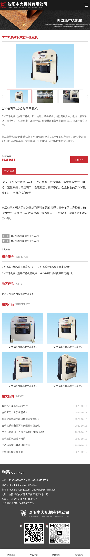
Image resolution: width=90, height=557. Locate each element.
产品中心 (34, 553)
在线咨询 (79, 159)
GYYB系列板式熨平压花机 (25, 236)
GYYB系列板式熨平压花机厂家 (18, 266)
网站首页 (11, 553)
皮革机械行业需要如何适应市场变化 (21, 425)
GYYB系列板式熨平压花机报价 (54, 266)
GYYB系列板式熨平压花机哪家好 (19, 273)
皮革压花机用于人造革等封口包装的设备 (23, 432)
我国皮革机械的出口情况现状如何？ (21, 419)
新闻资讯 (56, 553)
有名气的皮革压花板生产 (15, 405)
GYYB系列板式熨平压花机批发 (56, 273)
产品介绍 (9, 171)
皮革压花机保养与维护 (13, 438)
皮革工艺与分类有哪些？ (15, 412)
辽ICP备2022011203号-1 (24, 499)
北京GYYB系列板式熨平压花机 (18, 294)
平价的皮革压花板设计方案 (16, 445)
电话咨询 (78, 553)
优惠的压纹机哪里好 (12, 451)
